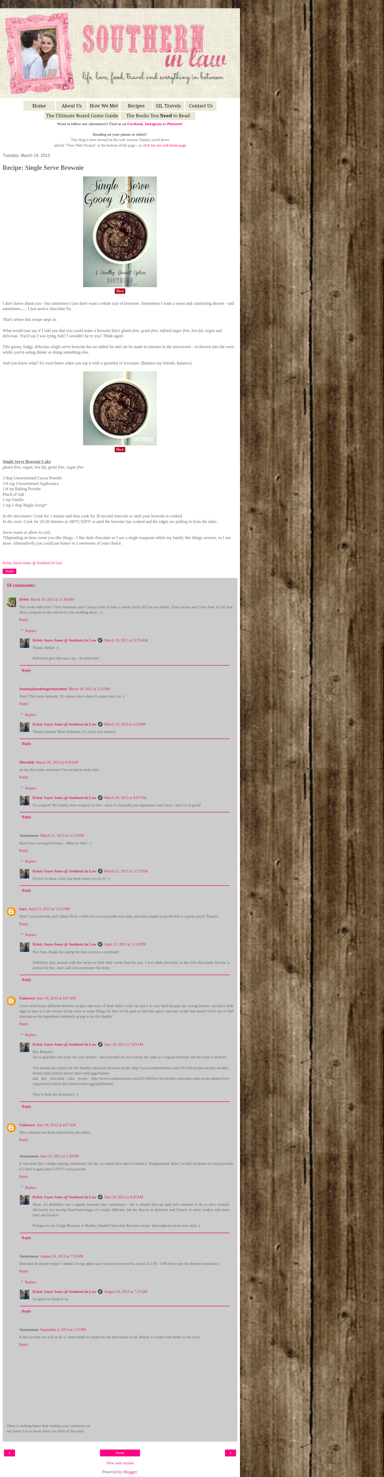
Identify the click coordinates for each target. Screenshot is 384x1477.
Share (9, 571)
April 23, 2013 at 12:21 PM (49, 909)
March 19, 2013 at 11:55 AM (126, 640)
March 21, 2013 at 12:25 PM (125, 871)
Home (120, 1453)
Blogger (130, 1472)
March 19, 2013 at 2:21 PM (89, 689)
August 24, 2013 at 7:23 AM (61, 1256)
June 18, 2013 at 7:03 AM (123, 1044)
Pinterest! (175, 124)
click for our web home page (164, 145)
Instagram (153, 124)
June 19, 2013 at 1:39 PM (59, 1156)
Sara (23, 909)
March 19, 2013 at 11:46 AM (52, 599)
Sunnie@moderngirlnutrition (43, 689)
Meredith (26, 762)
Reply (23, 620)
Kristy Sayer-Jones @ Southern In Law (64, 640)
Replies (30, 631)
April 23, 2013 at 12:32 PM (125, 944)
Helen (24, 599)
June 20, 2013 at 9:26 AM (123, 1197)
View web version (120, 1463)
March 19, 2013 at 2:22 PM (125, 724)
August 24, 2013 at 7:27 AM (125, 1291)
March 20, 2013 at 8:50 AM (57, 762)
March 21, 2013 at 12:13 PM (62, 835)
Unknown (27, 998)
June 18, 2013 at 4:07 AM (56, 998)
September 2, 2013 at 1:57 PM (63, 1330)
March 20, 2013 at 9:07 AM (125, 798)
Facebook (135, 124)
